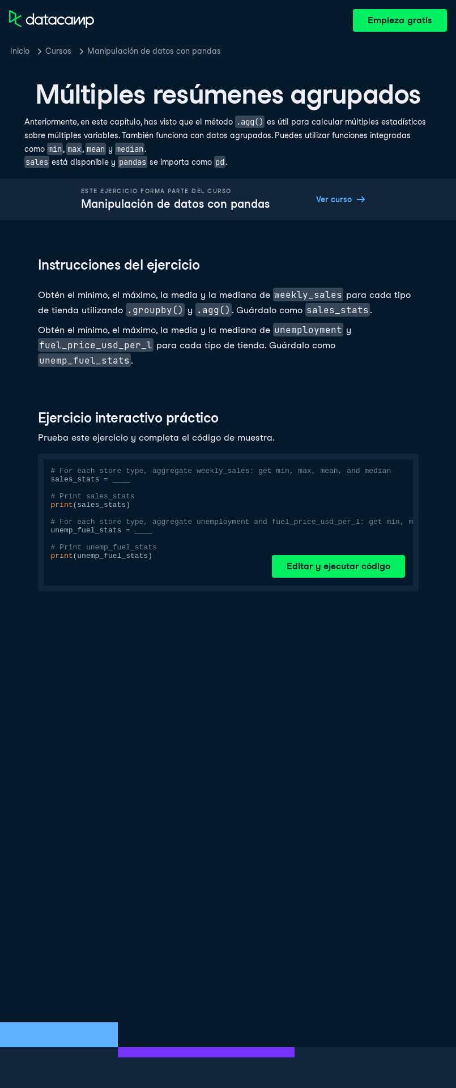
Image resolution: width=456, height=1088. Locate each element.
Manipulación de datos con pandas (154, 51)
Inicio (19, 51)
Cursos (58, 51)
